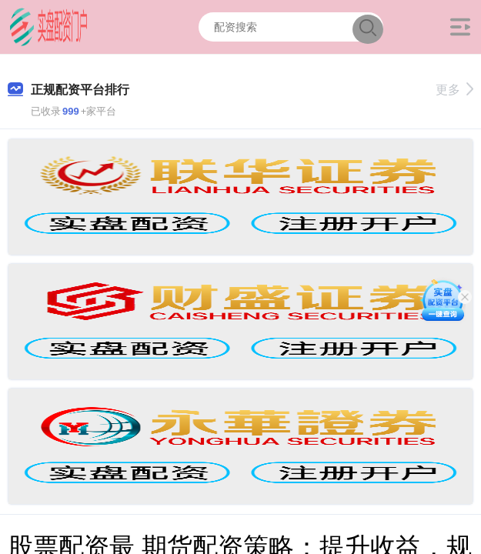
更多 (454, 89)
